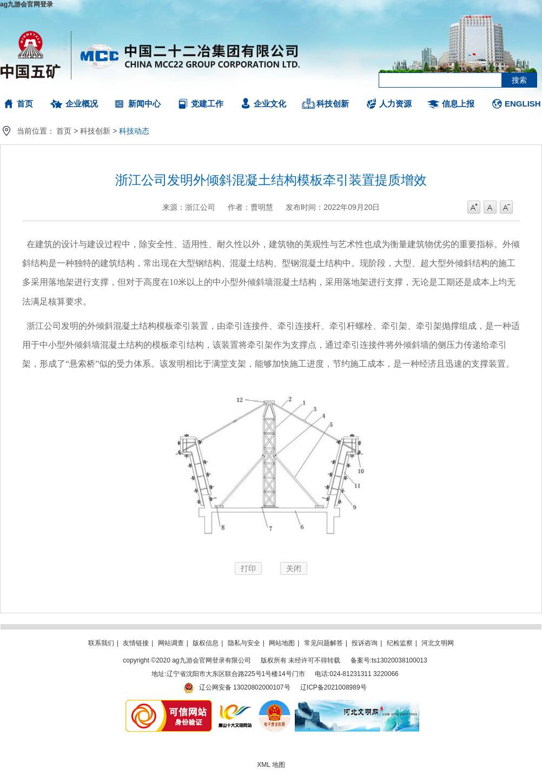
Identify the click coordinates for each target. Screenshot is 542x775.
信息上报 (458, 103)
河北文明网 (437, 643)
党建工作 (207, 103)
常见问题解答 (323, 643)
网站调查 (171, 643)
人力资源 (395, 103)
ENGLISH (523, 103)
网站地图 (282, 643)
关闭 (293, 568)
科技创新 (332, 103)
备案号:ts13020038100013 (389, 660)
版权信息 (206, 643)
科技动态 (134, 131)
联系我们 (101, 643)
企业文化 (270, 103)
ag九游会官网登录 (26, 4)
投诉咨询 (365, 643)
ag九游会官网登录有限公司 (151, 54)
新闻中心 (144, 103)
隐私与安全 (244, 643)
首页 (25, 103)
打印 (248, 568)
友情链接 (136, 643)
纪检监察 (400, 643)
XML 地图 (271, 765)
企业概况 (81, 103)
